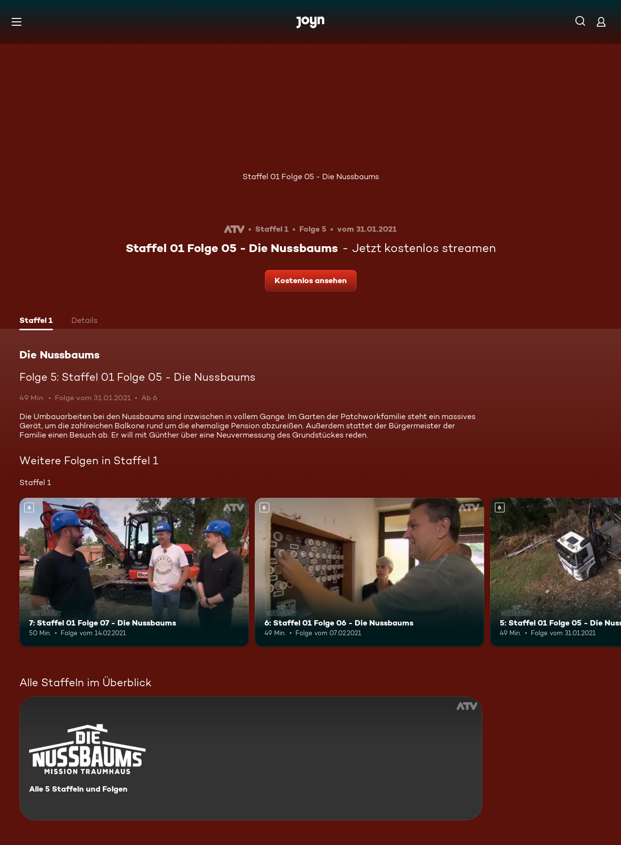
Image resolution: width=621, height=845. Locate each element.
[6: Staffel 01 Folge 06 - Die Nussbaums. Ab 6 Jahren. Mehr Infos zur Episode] (369, 572)
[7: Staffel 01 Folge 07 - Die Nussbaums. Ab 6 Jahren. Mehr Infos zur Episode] (134, 572)
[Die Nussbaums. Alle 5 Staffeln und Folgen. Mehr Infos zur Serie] (250, 758)
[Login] (601, 21)
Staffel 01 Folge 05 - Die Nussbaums (311, 176)
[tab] (36, 321)
